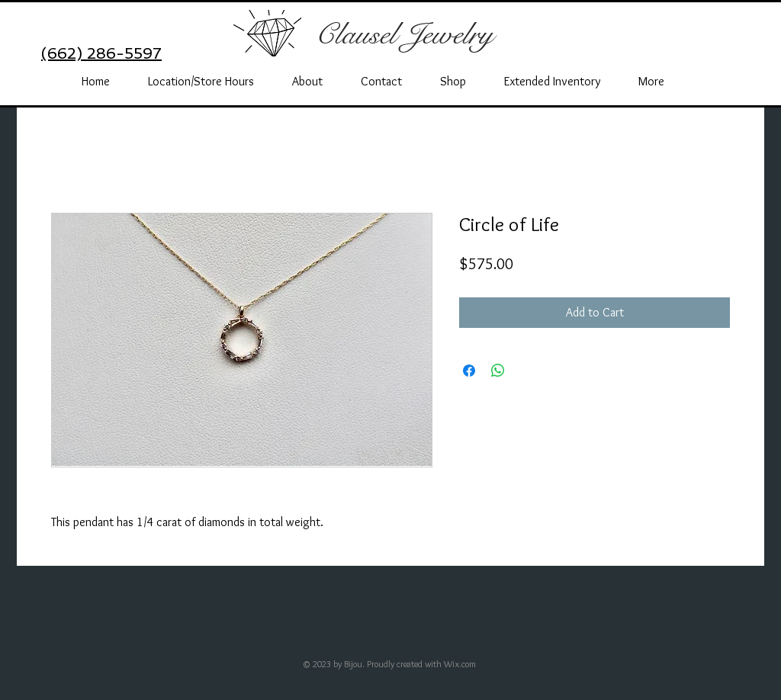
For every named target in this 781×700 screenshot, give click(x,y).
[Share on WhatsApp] (498, 370)
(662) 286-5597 (101, 53)
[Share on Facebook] (469, 370)
